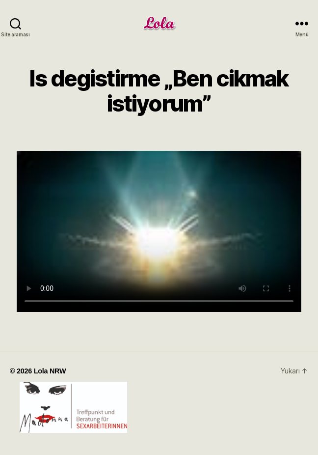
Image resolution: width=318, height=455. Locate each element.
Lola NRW (50, 371)
